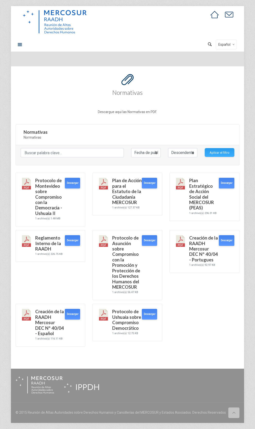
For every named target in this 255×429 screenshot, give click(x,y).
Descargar (72, 183)
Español (226, 44)
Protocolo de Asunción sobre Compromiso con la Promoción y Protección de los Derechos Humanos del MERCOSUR (126, 262)
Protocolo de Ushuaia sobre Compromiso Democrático (126, 320)
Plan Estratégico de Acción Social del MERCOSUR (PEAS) (201, 194)
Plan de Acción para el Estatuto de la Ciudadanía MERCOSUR (127, 191)
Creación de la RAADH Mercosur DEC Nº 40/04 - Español (49, 322)
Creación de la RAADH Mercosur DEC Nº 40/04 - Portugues (203, 248)
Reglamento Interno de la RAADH (48, 243)
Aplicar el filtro (220, 152)
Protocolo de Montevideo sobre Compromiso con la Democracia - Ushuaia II (48, 197)
